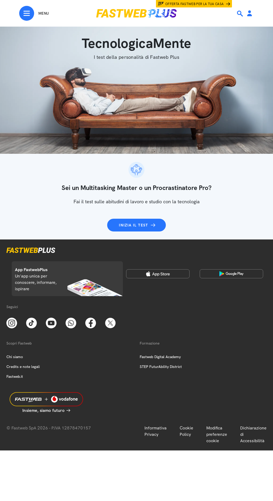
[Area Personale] (249, 13)
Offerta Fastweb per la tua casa (194, 4)
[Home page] (136, 13)
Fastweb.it (14, 376)
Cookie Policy (186, 431)
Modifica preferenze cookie (216, 434)
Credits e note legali (23, 366)
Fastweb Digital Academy (160, 356)
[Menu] (34, 13)
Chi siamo (14, 356)
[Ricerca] (240, 13)
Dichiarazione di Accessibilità (253, 434)
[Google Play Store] (231, 273)
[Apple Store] (158, 273)
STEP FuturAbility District (161, 366)
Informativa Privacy (155, 431)
